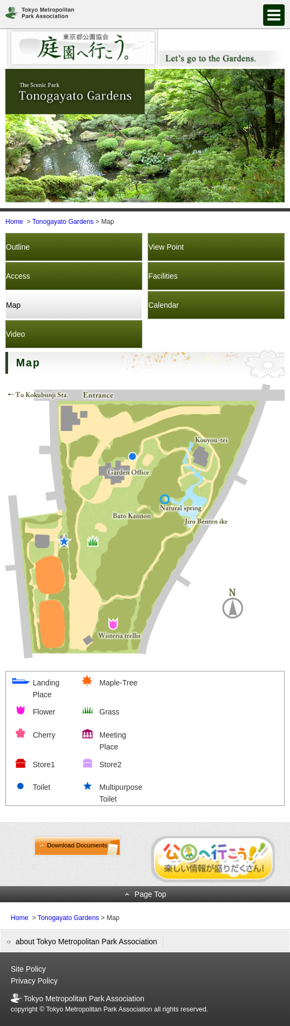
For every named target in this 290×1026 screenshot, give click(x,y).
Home (14, 221)
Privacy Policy (34, 981)
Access (18, 276)
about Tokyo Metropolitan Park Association (86, 941)
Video (15, 334)
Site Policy (28, 969)
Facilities (162, 276)
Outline (18, 247)
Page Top (150, 894)
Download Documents (77, 845)
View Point (166, 247)
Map (13, 305)
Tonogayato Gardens (62, 221)
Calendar (163, 305)
